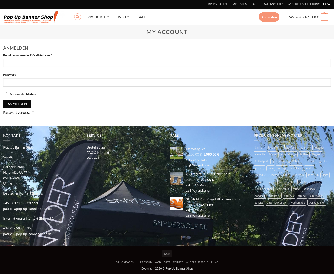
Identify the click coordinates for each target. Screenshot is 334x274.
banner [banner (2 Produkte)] (259, 147)
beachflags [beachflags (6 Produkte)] (290, 147)
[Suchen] (77, 16)
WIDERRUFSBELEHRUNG (304, 4)
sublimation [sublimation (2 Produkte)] (317, 196)
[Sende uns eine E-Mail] (324, 4)
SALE (142, 17)
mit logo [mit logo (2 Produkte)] (291, 182)
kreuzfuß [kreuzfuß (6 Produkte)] (298, 175)
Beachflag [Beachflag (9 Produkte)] (273, 147)
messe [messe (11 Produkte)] (271, 182)
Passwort (18, 74)
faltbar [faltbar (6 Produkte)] (304, 154)
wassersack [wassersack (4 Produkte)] (298, 202)
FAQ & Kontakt (98, 152)
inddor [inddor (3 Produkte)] (309, 168)
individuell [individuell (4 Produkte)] (261, 175)
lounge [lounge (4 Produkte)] (259, 182)
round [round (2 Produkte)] (296, 188)
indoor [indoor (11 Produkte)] (275, 175)
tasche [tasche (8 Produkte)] (259, 202)
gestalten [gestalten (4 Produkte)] (279, 161)
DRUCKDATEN (217, 4)
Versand (93, 158)
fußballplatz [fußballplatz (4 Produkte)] (262, 161)
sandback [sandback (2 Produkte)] (309, 188)
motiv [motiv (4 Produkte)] (303, 182)
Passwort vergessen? (18, 112)
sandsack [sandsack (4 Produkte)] (274, 196)
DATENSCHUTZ (273, 4)
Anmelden (17, 104)
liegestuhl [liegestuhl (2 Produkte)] (313, 175)
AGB (255, 4)
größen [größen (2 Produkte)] (323, 161)
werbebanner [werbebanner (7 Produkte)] (317, 202)
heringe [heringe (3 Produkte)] (281, 168)
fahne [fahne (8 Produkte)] (272, 154)
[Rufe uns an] (328, 4)
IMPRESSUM (240, 4)
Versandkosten (201, 165)
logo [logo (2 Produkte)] (325, 175)
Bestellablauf (96, 147)
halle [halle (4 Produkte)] (271, 168)
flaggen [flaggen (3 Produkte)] (316, 154)
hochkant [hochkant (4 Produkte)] (296, 168)
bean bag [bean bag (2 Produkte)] (305, 147)
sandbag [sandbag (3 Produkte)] (260, 196)
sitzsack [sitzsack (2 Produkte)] (289, 196)
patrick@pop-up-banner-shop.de (27, 208)
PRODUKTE (98, 17)
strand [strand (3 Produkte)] (302, 196)
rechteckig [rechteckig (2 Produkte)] (282, 188)
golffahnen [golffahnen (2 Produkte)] (294, 161)
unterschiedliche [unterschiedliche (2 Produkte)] (277, 202)
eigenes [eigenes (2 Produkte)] (320, 147)
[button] (309, 17)
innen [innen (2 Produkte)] (285, 175)
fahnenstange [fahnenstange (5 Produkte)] (288, 154)
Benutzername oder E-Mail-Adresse (36, 55)
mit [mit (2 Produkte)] (281, 182)
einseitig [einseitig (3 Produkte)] (260, 154)
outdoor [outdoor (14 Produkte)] (316, 182)
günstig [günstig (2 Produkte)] (259, 168)
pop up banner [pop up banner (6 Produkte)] (263, 188)
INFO (123, 17)
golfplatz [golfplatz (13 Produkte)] (310, 161)
